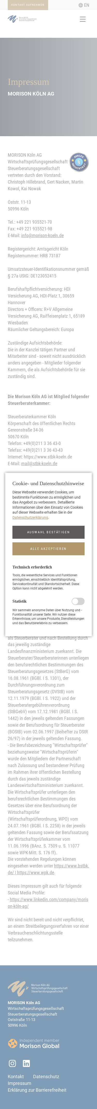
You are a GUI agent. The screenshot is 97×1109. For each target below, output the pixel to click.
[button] (48, 532)
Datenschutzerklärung (30, 517)
